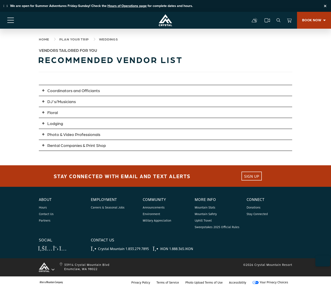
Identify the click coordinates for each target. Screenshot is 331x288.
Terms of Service (167, 282)
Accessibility (237, 282)
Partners (44, 220)
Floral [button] (52, 112)
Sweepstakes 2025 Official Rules (217, 227)
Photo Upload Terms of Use (204, 282)
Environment (151, 214)
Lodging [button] (55, 123)
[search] (278, 20)
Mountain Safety (206, 214)
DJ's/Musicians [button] (61, 101)
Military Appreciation (157, 220)
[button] (320, 256)
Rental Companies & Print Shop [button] (76, 145)
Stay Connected (257, 214)
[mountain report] (254, 20)
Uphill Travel (203, 220)
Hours (43, 207)
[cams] (267, 20)
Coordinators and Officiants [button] (73, 90)
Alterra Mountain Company (51, 282)
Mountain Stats (205, 207)
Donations (253, 207)
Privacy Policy (140, 282)
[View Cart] (289, 20)
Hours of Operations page (127, 5)
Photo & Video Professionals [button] (73, 134)
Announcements (154, 207)
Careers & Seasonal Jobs (108, 207)
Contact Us (46, 214)
